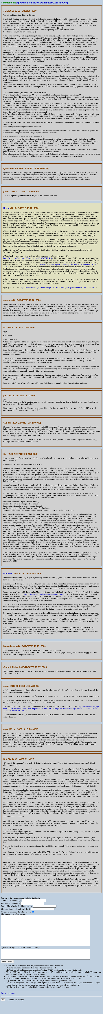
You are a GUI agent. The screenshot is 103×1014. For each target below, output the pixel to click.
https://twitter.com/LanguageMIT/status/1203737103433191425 (27, 258)
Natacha (7, 573)
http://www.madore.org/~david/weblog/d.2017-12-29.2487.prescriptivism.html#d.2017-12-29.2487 (58, 288)
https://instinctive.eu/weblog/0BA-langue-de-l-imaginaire (41, 594)
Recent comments (7, 1003)
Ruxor (6, 208)
